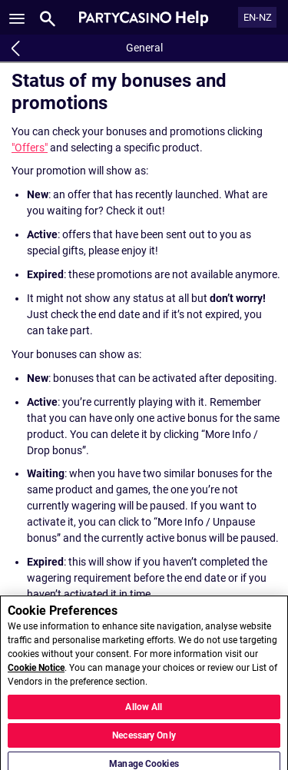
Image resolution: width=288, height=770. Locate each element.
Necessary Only (144, 739)
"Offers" (30, 147)
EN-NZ (257, 17)
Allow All (143, 710)
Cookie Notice (36, 672)
